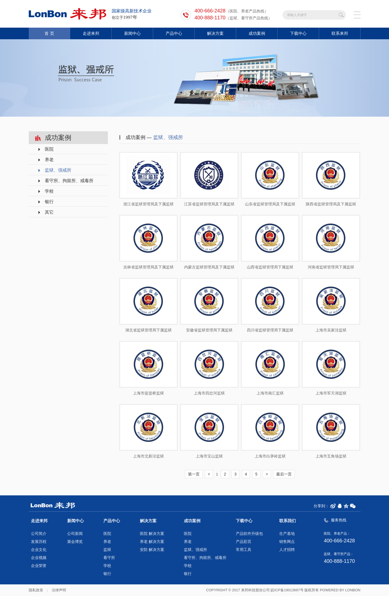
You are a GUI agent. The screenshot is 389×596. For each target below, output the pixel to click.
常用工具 (243, 550)
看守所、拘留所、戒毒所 (69, 180)
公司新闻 (75, 534)
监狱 (107, 550)
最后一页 (284, 474)
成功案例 (257, 33)
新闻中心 (132, 33)
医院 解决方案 (152, 534)
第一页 (194, 474)
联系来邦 (339, 33)
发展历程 (38, 542)
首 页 (49, 33)
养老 (49, 159)
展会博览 (75, 542)
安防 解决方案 (152, 550)
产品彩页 (243, 542)
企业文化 (38, 550)
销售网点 (287, 542)
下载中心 (298, 33)
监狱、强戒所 (58, 170)
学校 (49, 191)
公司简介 (38, 534)
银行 (49, 201)
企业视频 (38, 558)
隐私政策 (36, 590)
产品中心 (174, 33)
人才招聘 (287, 550)
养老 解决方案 (152, 542)
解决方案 (215, 33)
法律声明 (59, 590)
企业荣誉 (38, 566)
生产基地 (287, 534)
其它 (49, 212)
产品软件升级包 (249, 534)
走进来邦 (91, 33)
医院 (49, 149)
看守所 (109, 558)
